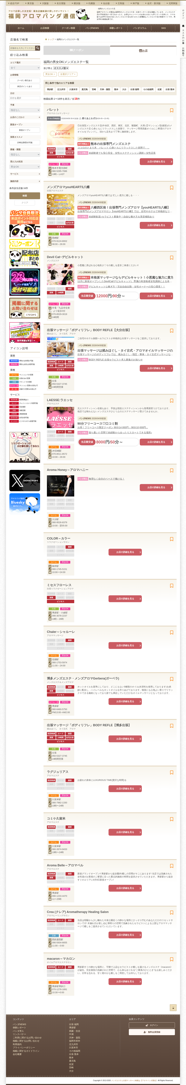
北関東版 (172, 3)
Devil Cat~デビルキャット (65, 257)
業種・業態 (15, 149)
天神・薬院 (105, 89)
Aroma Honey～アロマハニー (67, 470)
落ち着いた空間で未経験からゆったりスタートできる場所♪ (120, 432)
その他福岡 (148, 89)
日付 (12, 93)
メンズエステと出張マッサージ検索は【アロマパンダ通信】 (134, 1080)
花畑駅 (55, 659)
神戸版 (135, 3)
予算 (12, 105)
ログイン (152, 1025)
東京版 (30, 3)
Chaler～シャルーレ (61, 632)
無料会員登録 (152, 1032)
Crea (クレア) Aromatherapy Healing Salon (78, 912)
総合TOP (14, 3)
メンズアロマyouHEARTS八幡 (68, 187)
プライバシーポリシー (24, 1047)
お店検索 (44, 28)
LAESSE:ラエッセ (60, 400)
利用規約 (17, 1044)
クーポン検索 (68, 28)
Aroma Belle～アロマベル (65, 865)
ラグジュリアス (57, 772)
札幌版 (91, 3)
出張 (54, 381)
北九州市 (61, 89)
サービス (14, 174)
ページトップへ (173, 1007)
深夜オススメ (16, 137)
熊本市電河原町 (60, 168)
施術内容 (14, 181)
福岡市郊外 (74, 1041)
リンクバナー (19, 1034)
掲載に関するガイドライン (26, 1051)
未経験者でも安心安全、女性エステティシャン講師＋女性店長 (122, 153)
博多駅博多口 (58, 986)
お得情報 (14, 75)
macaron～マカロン (61, 958)
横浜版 (76, 3)
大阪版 (44, 3)
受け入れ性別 (16, 161)
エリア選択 (15, 62)
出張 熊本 (170, 89)
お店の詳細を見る (156, 161)
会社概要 (17, 1054)
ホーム (21, 28)
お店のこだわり (17, 117)
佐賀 (160, 89)
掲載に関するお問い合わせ (26, 1041)
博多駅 (50, 89)
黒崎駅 (55, 238)
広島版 (120, 3)
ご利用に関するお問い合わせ (27, 1037)
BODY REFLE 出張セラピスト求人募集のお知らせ (116, 359)
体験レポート (116, 28)
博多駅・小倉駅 (60, 612)
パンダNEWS (92, 28)
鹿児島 (85, 89)
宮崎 (94, 89)
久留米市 (73, 89)
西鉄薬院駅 (57, 939)
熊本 (116, 89)
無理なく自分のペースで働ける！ (107, 478)
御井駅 (55, 566)
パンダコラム (139, 28)
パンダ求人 (18, 1031)
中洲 (71, 1034)
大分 (124, 89)
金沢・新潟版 (153, 3)
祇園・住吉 (74, 1031)
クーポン (77, 50)
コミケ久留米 (56, 818)
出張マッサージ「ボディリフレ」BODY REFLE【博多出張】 (89, 725)
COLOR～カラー (58, 538)
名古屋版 (60, 3)
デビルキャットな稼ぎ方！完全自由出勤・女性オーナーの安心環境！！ (127, 286)
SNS (163, 28)
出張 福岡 (134, 89)
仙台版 (105, 3)
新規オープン (16, 124)
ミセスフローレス (59, 585)
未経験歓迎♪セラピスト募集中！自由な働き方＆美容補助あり (121, 216)
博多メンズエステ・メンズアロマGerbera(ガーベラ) (83, 678)
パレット (53, 109)
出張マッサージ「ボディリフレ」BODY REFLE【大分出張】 (89, 330)
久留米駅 (56, 799)
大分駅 (55, 519)
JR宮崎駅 (56, 451)
